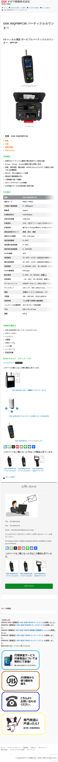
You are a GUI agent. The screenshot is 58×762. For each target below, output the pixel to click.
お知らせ (33, 747)
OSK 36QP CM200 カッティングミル (30, 635)
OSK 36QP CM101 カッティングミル (30, 640)
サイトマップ (31, 749)
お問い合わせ (29, 586)
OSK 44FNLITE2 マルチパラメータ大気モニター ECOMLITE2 (29, 416)
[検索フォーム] (27, 611)
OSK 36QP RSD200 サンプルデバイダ (30, 625)
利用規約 (25, 747)
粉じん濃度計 (10, 477)
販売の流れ (4, 749)
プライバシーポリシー (14, 747)
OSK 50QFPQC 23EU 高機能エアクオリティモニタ (29, 390)
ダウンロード (19, 363)
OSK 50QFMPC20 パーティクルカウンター (29, 441)
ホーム (3, 747)
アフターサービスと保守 (17, 749)
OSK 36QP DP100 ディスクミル (31, 622)
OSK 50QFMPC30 (8, 363)
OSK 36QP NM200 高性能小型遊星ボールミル (32, 630)
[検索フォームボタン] (55, 612)
